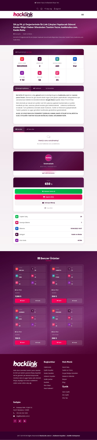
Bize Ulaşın (47, 385)
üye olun (29, 52)
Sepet (22, 300)
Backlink (46, 382)
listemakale (48, 164)
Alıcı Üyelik (65, 395)
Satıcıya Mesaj (48, 203)
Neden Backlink (49, 373)
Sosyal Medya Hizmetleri (70, 373)
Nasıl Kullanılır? (48, 388)
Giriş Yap (48, 9)
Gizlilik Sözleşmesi (73, 436)
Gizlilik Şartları (48, 379)
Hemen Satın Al (48, 191)
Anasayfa (17, 34)
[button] (82, 14)
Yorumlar (50, 88)
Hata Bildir (48, 208)
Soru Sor (30, 129)
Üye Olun (18, 290)
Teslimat (37, 88)
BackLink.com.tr (45, 436)
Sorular (19, 129)
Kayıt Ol (57, 9)
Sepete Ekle (48, 197)
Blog (63, 382)
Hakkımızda (47, 367)
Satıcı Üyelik (66, 392)
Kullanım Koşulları (49, 376)
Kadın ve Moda (27, 34)
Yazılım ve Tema (67, 370)
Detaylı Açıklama (22, 88)
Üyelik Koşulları (48, 370)
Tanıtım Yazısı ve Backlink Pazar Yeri (47, 3)
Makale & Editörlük (68, 376)
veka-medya (55, 334)
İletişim (64, 379)
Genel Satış (65, 367)
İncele (37, 301)
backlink (17, 293)
